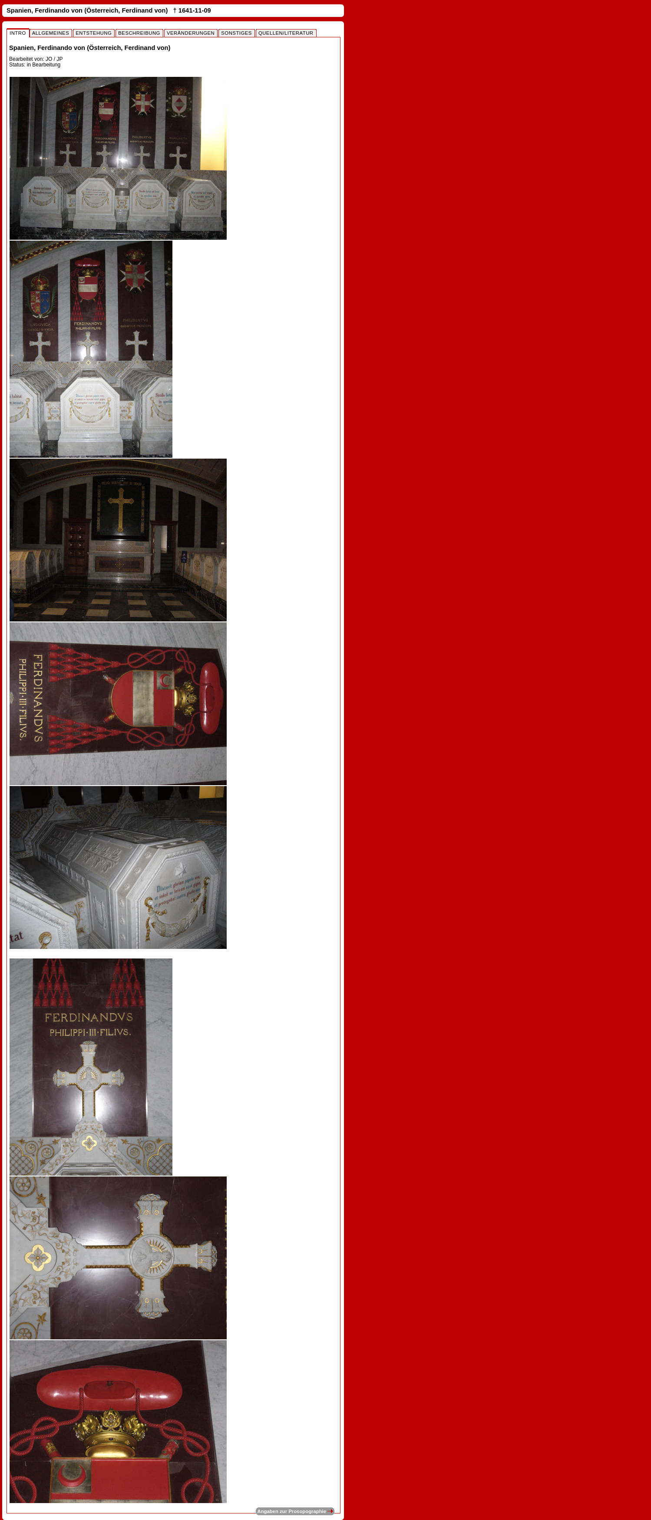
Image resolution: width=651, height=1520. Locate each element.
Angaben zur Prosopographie (295, 1511)
